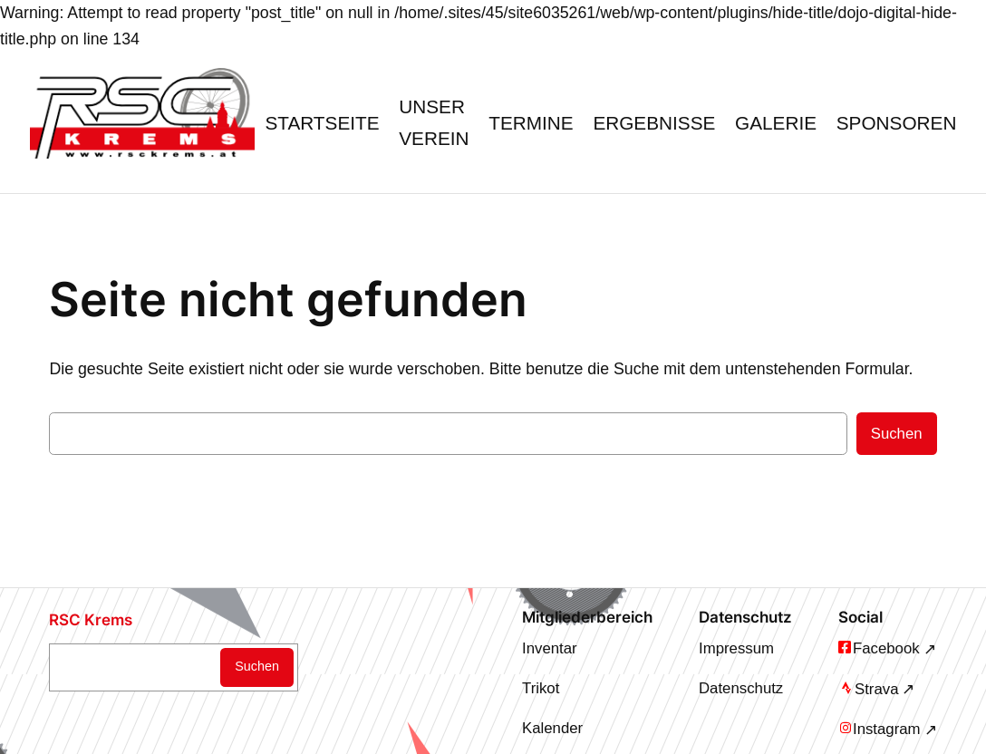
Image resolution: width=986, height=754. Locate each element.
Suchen (897, 433)
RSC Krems (90, 620)
